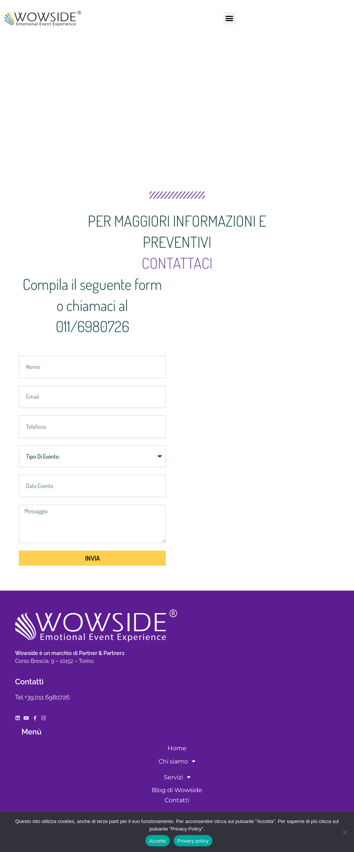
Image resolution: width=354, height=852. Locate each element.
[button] (229, 18)
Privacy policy (193, 841)
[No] (344, 832)
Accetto (157, 841)
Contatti (177, 800)
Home (177, 748)
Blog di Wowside (177, 790)
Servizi (177, 777)
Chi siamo (177, 761)
